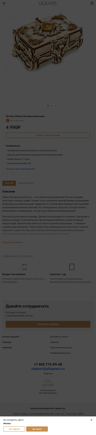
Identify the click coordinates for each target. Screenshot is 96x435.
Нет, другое (14, 429)
